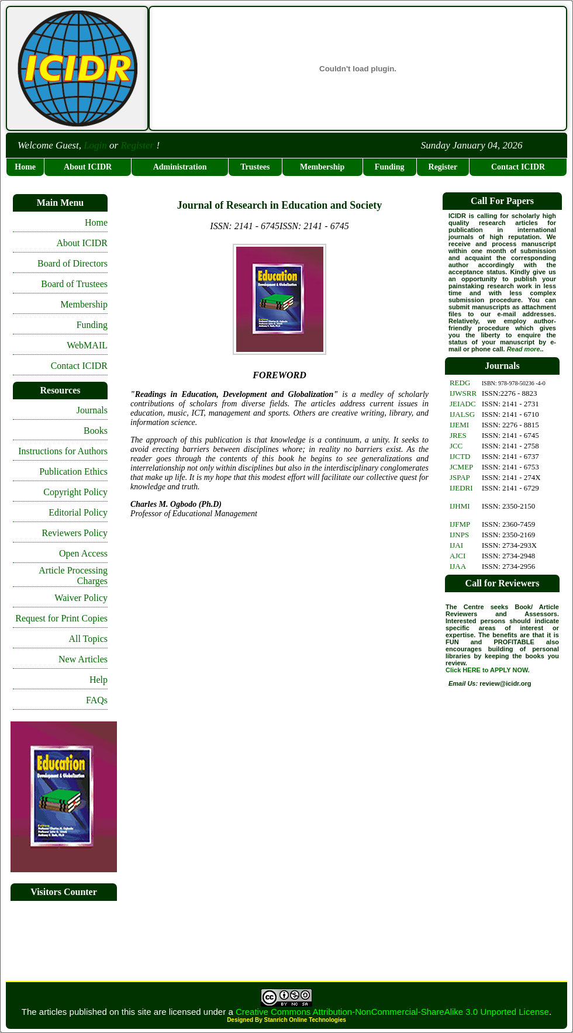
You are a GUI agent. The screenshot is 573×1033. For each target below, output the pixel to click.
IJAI (456, 545)
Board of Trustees (74, 284)
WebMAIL (87, 345)
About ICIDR (88, 167)
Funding (390, 167)
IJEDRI (461, 487)
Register (137, 145)
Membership (322, 167)
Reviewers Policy (75, 533)
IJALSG (462, 414)
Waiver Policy (81, 598)
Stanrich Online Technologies (305, 1020)
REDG (460, 382)
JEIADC (463, 403)
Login (95, 145)
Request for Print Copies (61, 618)
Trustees (255, 167)
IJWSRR (463, 393)
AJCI (457, 555)
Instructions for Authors (63, 451)
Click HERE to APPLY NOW (487, 669)
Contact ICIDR (518, 167)
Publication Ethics (73, 471)
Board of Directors (72, 263)
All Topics (88, 639)
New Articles (83, 659)
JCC (456, 445)
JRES (458, 435)
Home (25, 167)
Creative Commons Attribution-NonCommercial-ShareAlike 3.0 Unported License (392, 1012)
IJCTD (460, 456)
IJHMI (460, 506)
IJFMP (460, 524)
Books (96, 431)
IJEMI (459, 424)
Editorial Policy (78, 512)
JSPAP (460, 477)
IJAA (458, 566)
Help (98, 680)
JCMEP (461, 466)
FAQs (97, 700)
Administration (180, 167)
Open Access (83, 553)
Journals (92, 410)
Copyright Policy (75, 492)
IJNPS (459, 534)
